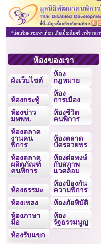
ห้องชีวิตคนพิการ (66, 115)
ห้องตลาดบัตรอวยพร (70, 141)
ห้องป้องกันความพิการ (70, 186)
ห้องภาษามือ (25, 219)
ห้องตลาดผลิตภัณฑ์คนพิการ (26, 164)
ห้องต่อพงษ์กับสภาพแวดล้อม (70, 164)
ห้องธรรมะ (27, 190)
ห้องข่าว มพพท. (23, 115)
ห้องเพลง (24, 203)
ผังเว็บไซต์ (27, 80)
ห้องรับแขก (28, 235)
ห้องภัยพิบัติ (70, 203)
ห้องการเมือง (66, 96)
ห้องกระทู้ (25, 100)
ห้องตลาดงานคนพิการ (26, 138)
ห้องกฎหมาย (66, 77)
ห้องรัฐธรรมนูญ (70, 219)
